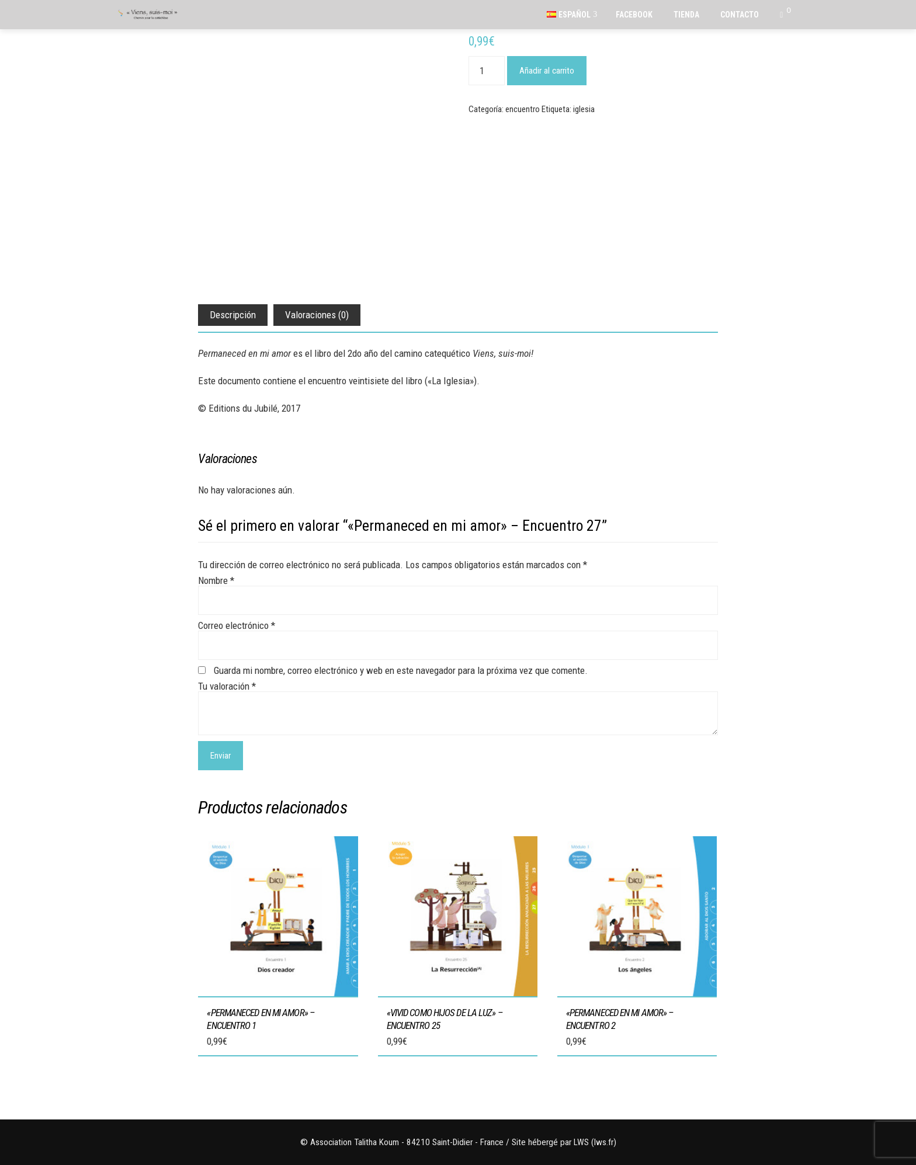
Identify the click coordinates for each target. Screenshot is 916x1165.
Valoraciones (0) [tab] (317, 315)
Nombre (216, 580)
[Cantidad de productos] (487, 70)
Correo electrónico (236, 625)
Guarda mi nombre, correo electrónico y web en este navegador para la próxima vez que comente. (401, 670)
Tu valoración (227, 686)
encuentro (522, 109)
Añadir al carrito (546, 70)
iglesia (584, 109)
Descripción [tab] (233, 315)
